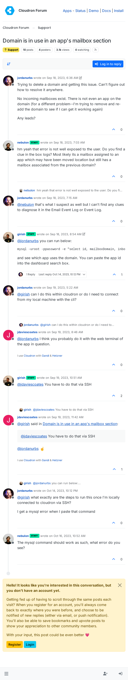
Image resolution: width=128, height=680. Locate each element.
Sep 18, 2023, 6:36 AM (62, 78)
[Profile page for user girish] (8, 237)
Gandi (45, 355)
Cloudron (29, 355)
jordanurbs (25, 78)
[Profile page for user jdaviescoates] (8, 335)
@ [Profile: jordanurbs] (28, 241)
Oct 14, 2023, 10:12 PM (62, 490)
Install (119, 10)
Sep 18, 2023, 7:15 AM (62, 198)
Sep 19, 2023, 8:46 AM (67, 332)
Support (11, 49)
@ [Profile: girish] (23, 294)
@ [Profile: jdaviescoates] (30, 384)
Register (14, 644)
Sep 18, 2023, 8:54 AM (65, 234)
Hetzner (57, 355)
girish (21, 234)
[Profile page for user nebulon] (8, 145)
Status (80, 10)
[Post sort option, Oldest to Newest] (9, 64)
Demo (94, 10)
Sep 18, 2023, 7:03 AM (69, 142)
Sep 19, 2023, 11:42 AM (67, 417)
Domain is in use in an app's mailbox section (80, 424)
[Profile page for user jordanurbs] (8, 81)
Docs (106, 10)
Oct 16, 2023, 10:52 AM (69, 536)
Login (30, 644)
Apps (67, 10)
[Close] (119, 585)
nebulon (23, 142)
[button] (6, 673)
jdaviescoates (27, 332)
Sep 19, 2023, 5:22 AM (62, 287)
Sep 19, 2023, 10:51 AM (66, 377)
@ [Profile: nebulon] (25, 204)
